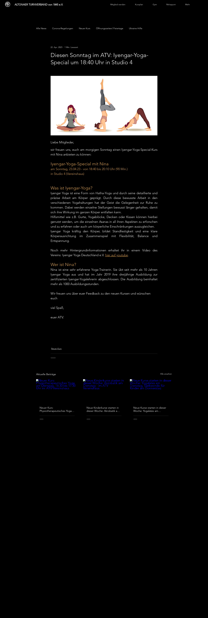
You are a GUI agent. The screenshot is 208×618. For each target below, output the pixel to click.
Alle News (41, 28)
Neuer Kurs (84, 28)
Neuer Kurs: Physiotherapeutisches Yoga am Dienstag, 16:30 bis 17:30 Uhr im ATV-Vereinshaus (56, 409)
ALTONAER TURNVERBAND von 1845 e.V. (39, 4)
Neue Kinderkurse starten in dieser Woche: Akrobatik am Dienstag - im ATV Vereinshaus (103, 409)
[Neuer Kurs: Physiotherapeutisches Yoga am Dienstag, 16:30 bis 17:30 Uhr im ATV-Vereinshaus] (57, 391)
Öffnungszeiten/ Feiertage (109, 28)
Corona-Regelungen (62, 28)
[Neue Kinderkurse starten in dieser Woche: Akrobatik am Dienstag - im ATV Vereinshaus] (104, 391)
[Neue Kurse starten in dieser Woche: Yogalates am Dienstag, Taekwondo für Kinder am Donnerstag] (151, 391)
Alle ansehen (166, 374)
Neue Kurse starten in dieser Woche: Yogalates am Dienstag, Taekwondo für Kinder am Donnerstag (149, 409)
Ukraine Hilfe (135, 28)
